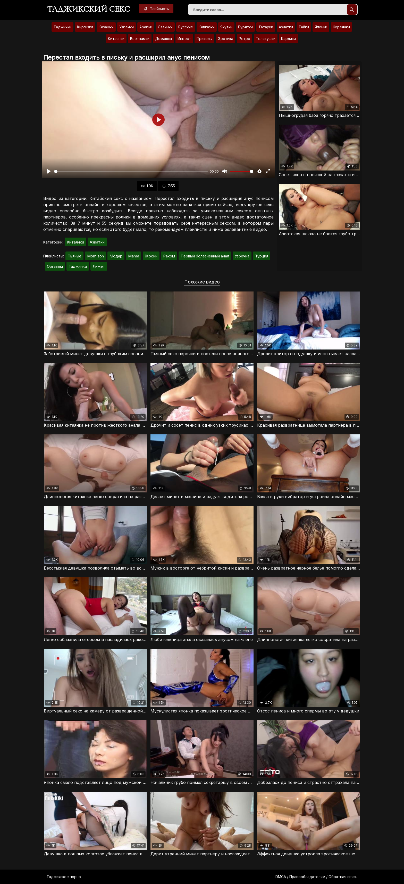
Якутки (226, 27)
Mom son (95, 256)
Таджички (62, 27)
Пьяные (74, 256)
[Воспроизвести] (49, 171)
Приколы (204, 38)
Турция (261, 256)
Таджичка (78, 266)
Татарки (265, 27)
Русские (185, 27)
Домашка (163, 38)
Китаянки (116, 38)
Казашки (106, 27)
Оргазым (55, 266)
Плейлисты (156, 8)
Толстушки (265, 38)
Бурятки (245, 27)
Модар (116, 256)
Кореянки (341, 27)
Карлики (288, 38)
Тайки (304, 27)
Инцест (184, 38)
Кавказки (207, 27)
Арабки (145, 27)
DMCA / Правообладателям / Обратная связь (316, 876)
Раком (169, 256)
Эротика (225, 38)
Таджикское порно (64, 876)
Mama (133, 256)
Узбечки (126, 27)
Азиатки (286, 27)
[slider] (131, 171)
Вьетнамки (139, 38)
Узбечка (242, 256)
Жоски (151, 256)
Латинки (165, 27)
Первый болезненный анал (205, 256)
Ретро (244, 38)
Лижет (98, 266)
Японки (321, 27)
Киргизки (85, 27)
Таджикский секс (88, 9)
